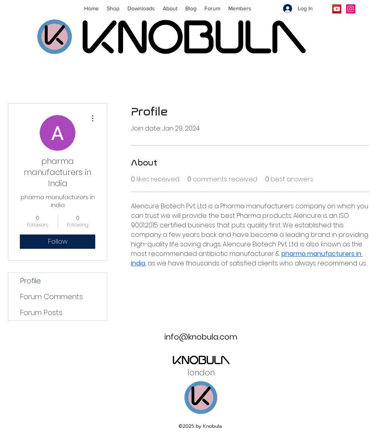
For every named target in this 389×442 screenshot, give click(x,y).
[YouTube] (336, 8)
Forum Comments (51, 297)
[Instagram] (350, 8)
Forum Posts (41, 312)
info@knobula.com (200, 336)
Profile (30, 281)
